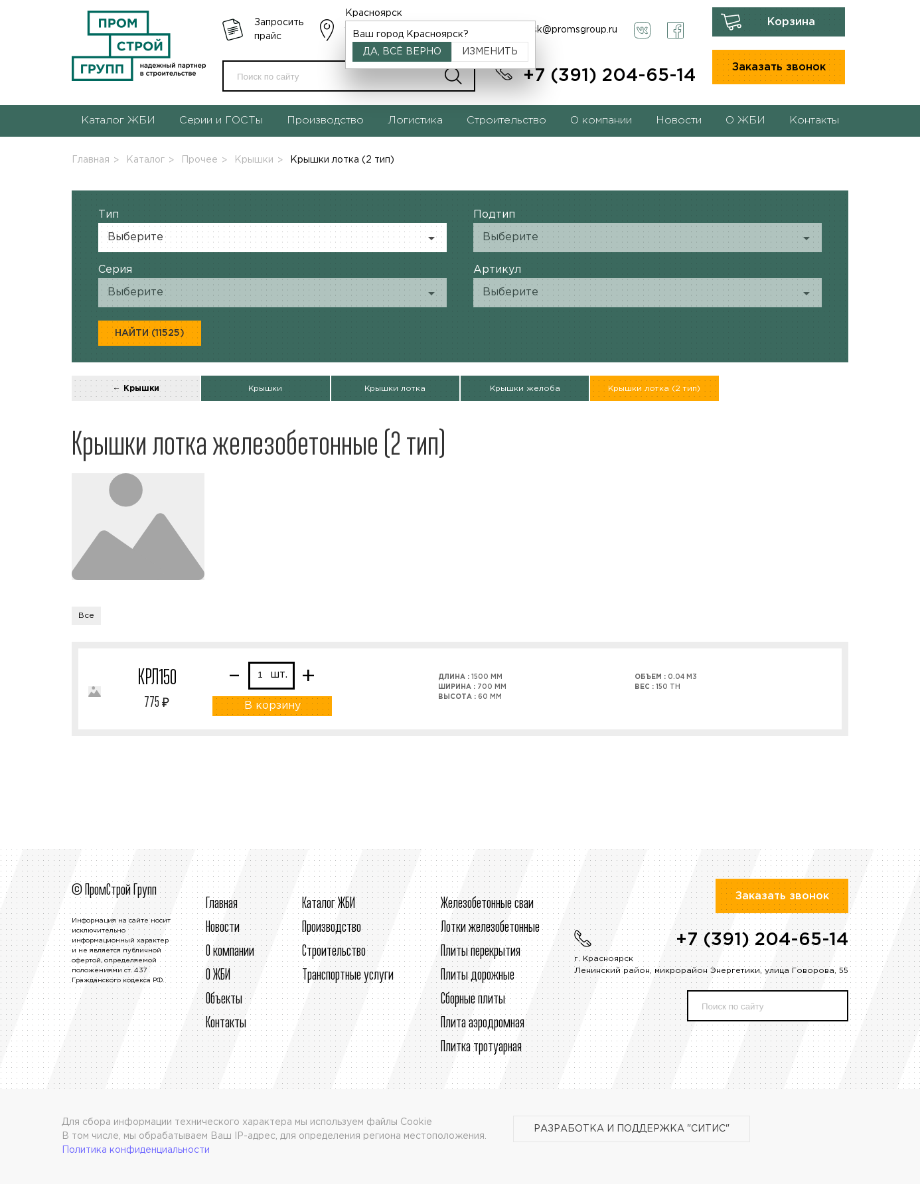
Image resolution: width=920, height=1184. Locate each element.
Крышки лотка (394, 388)
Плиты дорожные (477, 976)
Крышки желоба (525, 388)
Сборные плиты (473, 999)
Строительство (506, 120)
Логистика (415, 120)
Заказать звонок (779, 67)
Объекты (224, 999)
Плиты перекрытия (480, 952)
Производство (325, 120)
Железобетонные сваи (487, 904)
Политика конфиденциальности (136, 1150)
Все (86, 615)
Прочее (199, 160)
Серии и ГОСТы (221, 120)
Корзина (791, 22)
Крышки (253, 160)
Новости (679, 120)
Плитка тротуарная (481, 1047)
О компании (601, 120)
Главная (91, 160)
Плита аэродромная (482, 1023)
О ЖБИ (745, 120)
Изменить (490, 52)
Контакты (814, 120)
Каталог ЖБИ (118, 120)
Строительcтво (334, 952)
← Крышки (136, 388)
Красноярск (373, 13)
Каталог (145, 160)
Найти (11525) (150, 333)
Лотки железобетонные (490, 928)
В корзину (272, 706)
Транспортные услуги (348, 976)
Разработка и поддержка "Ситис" (631, 1129)
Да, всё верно (402, 52)
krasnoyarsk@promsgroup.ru (553, 30)
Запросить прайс (278, 29)
